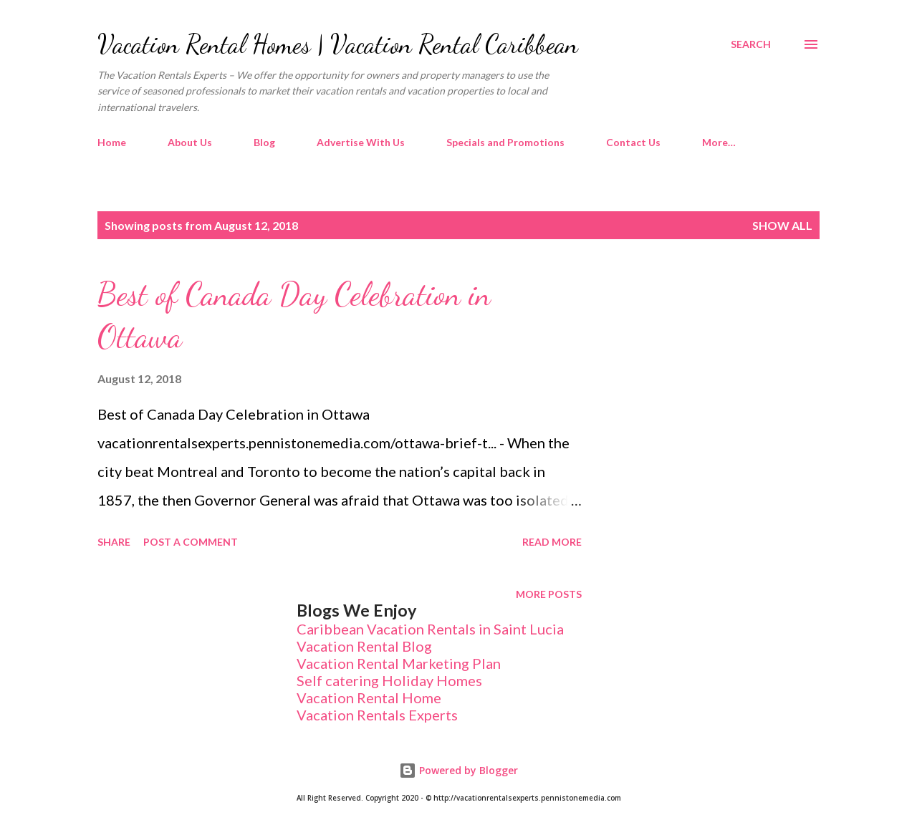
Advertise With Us (361, 142)
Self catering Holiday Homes (389, 680)
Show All (782, 225)
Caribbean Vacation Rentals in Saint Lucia (430, 628)
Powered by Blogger (458, 770)
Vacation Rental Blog (364, 646)
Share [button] (113, 542)
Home (111, 142)
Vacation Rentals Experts (377, 714)
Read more (552, 542)
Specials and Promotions (505, 142)
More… (719, 142)
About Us (190, 142)
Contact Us (633, 142)
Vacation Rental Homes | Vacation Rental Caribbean (337, 44)
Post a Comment (190, 542)
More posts (549, 594)
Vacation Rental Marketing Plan (399, 663)
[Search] (751, 44)
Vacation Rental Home (369, 697)
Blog (264, 142)
